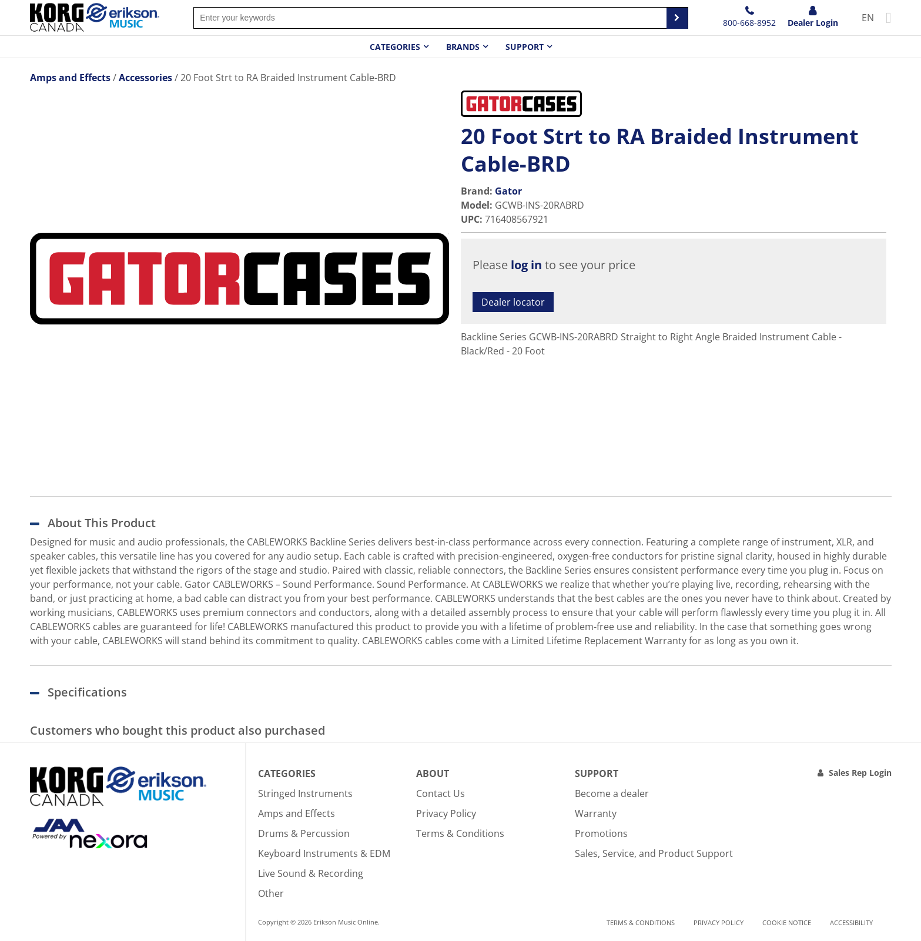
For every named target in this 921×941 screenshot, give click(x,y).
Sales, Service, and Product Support (654, 853)
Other (271, 893)
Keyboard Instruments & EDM (324, 853)
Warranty (596, 813)
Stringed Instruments (305, 793)
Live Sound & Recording (310, 873)
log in (526, 265)
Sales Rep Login (860, 772)
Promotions (601, 833)
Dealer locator (513, 302)
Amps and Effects (296, 813)
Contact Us (440, 793)
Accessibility (851, 922)
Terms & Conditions (460, 833)
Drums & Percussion (304, 833)
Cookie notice (786, 922)
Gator (508, 191)
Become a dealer (612, 793)
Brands (463, 46)
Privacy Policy (446, 813)
